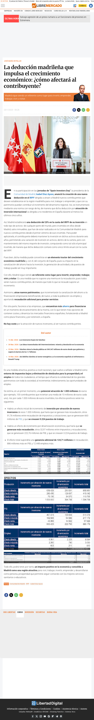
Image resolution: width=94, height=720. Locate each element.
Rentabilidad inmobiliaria (79, 11)
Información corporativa (17, 708)
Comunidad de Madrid (24, 194)
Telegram (57, 715)
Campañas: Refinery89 (25, 711)
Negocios (48, 11)
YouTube (44, 715)
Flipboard (53, 715)
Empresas (8, 11)
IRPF (32, 197)
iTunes (61, 715)
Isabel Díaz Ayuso (45, 194)
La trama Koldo (69, 1)
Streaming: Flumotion (57, 711)
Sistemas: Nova (70, 711)
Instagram (40, 715)
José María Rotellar (12, 61)
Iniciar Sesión (91, 6)
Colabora (82, 6)
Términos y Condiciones (40, 708)
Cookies (56, 708)
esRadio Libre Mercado (33, 11)
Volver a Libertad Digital (74, 6)
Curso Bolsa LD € (60, 11)
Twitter (36, 715)
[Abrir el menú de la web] (16, 5)
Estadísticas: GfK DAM (41, 711)
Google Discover (49, 715)
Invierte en (18, 11)
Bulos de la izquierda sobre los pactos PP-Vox (50, 1)
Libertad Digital (46, 702)
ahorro (66, 306)
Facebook (32, 715)
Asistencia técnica (70, 708)
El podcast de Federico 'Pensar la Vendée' (22, 1)
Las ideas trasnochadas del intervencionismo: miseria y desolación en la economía (46, 344)
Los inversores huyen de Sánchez (26, 340)
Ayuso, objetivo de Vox (82, 1)
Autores (83, 708)
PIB (20, 418)
